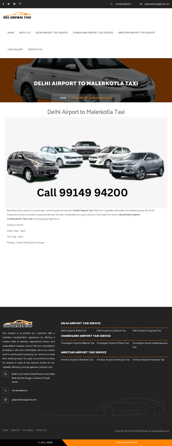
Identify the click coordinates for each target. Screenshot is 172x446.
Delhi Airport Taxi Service (52, 33)
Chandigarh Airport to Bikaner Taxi (77, 344)
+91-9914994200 (123, 4)
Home (11, 33)
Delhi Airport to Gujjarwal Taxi (147, 331)
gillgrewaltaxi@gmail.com (157, 4)
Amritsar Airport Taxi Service (136, 33)
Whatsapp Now (126, 443)
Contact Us (35, 50)
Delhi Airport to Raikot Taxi (73, 331)
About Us (25, 33)
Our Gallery (15, 50)
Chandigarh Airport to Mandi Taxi (113, 344)
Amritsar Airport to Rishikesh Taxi (77, 360)
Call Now (45, 443)
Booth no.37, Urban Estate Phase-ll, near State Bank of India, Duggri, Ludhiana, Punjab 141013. (33, 379)
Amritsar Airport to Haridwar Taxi (148, 360)
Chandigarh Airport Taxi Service (93, 33)
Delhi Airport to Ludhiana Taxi (111, 331)
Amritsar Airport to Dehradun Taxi (113, 360)
